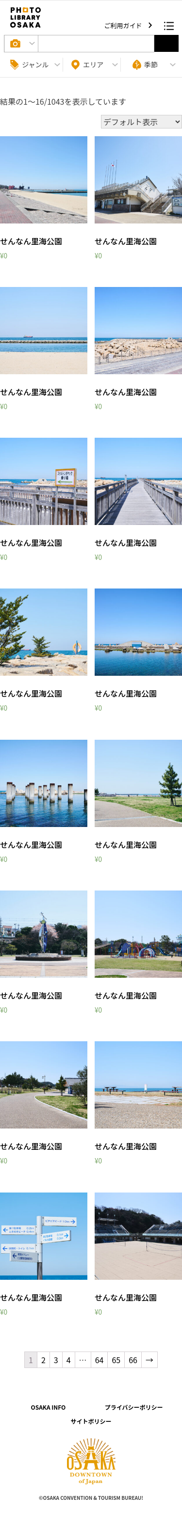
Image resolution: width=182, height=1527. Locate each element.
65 (116, 1360)
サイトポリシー (90, 1421)
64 (99, 1360)
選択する (166, 43)
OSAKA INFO (48, 1407)
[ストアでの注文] (141, 121)
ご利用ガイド (124, 25)
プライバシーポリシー (134, 1407)
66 (133, 1360)
